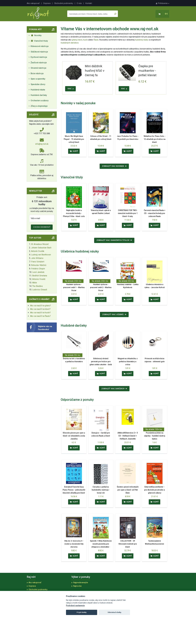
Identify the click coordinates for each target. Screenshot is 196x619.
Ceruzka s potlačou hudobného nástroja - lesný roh (101, 490)
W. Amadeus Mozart (40, 244)
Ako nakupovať (33, 3)
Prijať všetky (81, 612)
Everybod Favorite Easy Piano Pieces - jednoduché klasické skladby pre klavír (74, 490)
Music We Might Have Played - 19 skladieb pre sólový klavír (74, 139)
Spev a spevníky (38, 78)
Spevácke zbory (38, 84)
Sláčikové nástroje (39, 51)
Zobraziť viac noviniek (114, 166)
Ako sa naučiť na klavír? (40, 309)
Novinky (36, 35)
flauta (96, 40)
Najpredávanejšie (80, 582)
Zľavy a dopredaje (39, 106)
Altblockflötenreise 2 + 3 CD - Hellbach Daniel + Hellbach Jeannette (128, 436)
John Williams (37, 258)
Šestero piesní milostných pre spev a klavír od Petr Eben (127, 490)
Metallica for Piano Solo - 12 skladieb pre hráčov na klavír (154, 139)
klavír (80, 40)
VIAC (71, 89)
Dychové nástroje (39, 57)
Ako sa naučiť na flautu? (40, 316)
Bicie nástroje (37, 73)
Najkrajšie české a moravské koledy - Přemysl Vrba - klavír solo (74, 213)
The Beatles (37, 286)
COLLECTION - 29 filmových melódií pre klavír (128, 544)
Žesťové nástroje (39, 62)
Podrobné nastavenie (75, 606)
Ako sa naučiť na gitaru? (40, 305)
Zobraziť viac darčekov (114, 389)
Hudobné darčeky (39, 95)
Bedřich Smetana (39, 275)
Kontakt (88, 3)
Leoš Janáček (38, 272)
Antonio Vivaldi (38, 279)
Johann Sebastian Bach (41, 247)
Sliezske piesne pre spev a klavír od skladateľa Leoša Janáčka (74, 436)
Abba (34, 282)
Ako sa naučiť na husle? (40, 312)
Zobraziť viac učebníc (114, 314)
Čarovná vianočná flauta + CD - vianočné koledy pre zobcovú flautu (154, 213)
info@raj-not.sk (41, 144)
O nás (79, 3)
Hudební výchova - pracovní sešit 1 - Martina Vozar (73, 287)
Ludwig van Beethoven (41, 254)
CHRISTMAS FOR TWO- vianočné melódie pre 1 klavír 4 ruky (128, 213)
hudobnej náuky (141, 40)
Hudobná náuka (38, 89)
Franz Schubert (37, 261)
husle (85, 40)
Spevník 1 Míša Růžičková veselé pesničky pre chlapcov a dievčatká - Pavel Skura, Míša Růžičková (101, 547)
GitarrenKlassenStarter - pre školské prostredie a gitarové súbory (154, 490)
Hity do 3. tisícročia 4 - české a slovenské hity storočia (73, 544)
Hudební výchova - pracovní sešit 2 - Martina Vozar (100, 287)
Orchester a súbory (39, 100)
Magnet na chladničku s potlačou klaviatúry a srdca (128, 362)
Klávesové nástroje (39, 46)
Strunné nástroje (38, 68)
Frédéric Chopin (38, 268)
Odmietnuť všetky (114, 612)
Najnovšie (77, 586)
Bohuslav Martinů (38, 265)
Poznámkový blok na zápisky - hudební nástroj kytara (154, 436)
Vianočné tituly (39, 41)
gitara (74, 40)
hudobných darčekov (69, 43)
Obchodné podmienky (63, 3)
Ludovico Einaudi (39, 289)
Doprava (46, 3)
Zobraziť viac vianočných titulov (114, 240)
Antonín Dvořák (37, 251)
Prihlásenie (162, 3)
